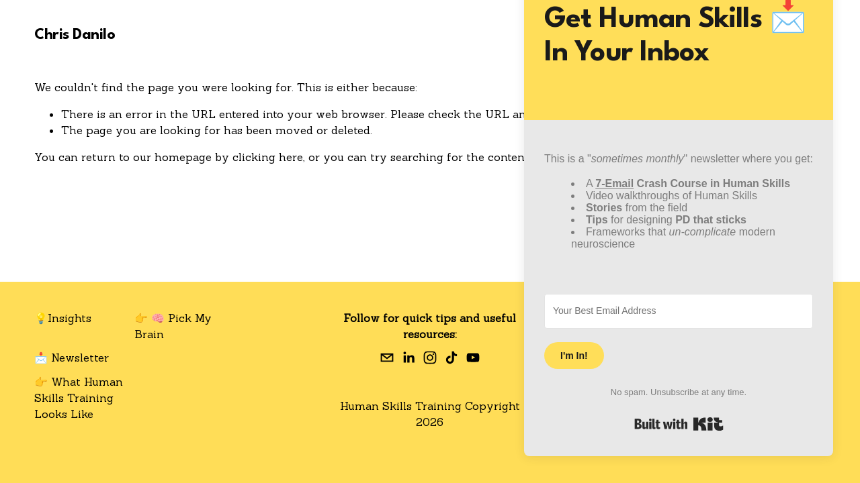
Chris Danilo (74, 35)
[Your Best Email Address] (678, 311)
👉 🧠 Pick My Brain (173, 326)
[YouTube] (473, 357)
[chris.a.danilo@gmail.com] (387, 357)
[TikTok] (451, 357)
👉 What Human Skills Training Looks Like (78, 398)
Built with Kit (679, 424)
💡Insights (62, 318)
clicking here (267, 157)
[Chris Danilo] (408, 357)
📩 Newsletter (71, 357)
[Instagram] (430, 357)
